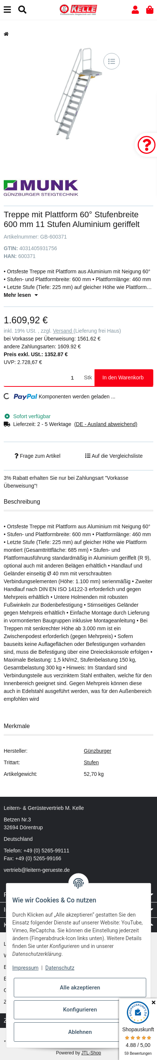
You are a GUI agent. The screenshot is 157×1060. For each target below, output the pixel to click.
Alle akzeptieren (80, 987)
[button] (135, 10)
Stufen (91, 762)
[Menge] (42, 377)
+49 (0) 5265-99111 (46, 851)
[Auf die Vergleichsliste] (111, 61)
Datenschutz (59, 968)
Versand (63, 331)
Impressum (25, 968)
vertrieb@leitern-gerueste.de (37, 870)
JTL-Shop (91, 1053)
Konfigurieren (80, 1009)
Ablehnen (80, 1032)
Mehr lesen (21, 295)
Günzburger (97, 751)
